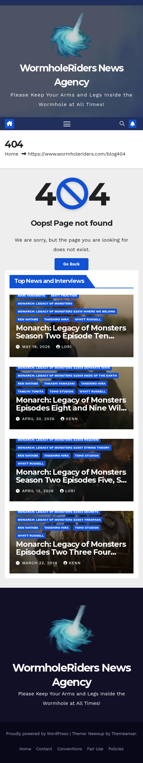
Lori (64, 347)
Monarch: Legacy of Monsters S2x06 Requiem (58, 439)
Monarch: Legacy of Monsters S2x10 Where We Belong (66, 311)
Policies (116, 748)
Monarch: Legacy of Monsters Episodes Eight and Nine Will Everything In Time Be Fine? (71, 407)
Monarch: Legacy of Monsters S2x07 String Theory (64, 447)
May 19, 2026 (37, 347)
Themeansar (124, 733)
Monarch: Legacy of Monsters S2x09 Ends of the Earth (67, 375)
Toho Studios (61, 391)
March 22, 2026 (40, 563)
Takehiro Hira (56, 319)
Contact (44, 748)
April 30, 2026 (39, 419)
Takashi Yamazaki (59, 383)
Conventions (69, 748)
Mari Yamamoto (31, 295)
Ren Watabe (28, 319)
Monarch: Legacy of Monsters (45, 303)
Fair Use (95, 748)
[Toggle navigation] (67, 123)
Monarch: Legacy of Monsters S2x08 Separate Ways (64, 367)
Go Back (71, 264)
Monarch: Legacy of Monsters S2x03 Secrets (58, 511)
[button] (122, 124)
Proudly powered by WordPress (38, 733)
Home (11, 154)
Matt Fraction (64, 295)
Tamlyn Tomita (30, 391)
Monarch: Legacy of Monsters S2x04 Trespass (59, 519)
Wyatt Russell (88, 319)
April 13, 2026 (38, 491)
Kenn (69, 419)
